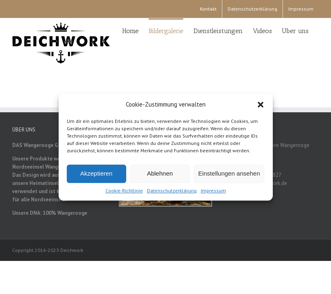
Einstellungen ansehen (229, 175)
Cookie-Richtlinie (124, 192)
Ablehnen (160, 175)
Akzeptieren (96, 175)
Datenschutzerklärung (172, 192)
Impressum (213, 192)
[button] (260, 106)
